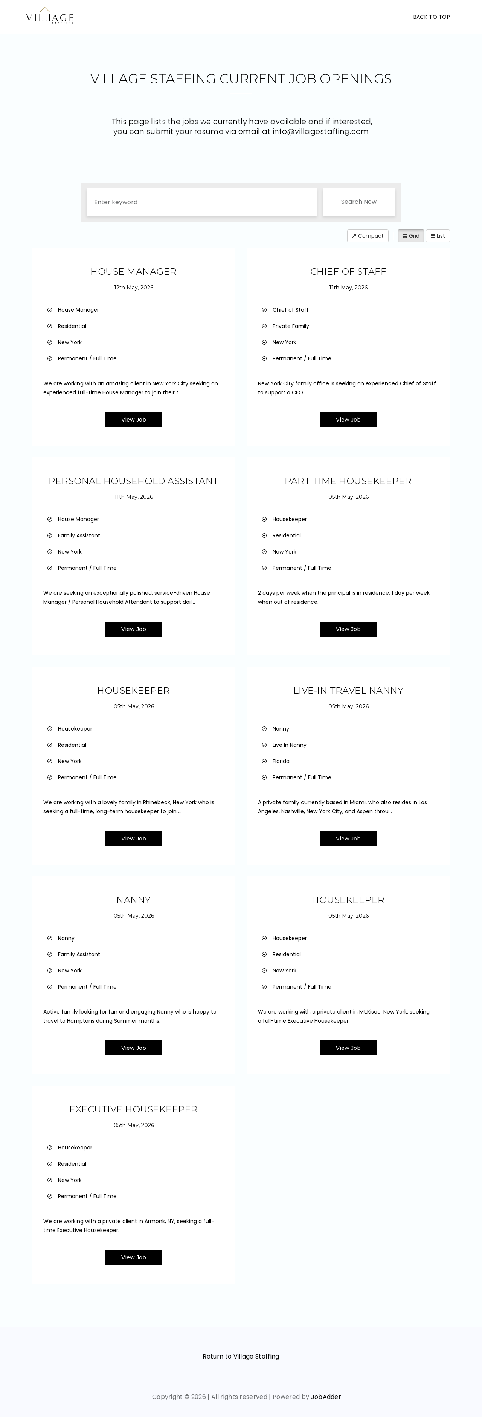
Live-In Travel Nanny (348, 690)
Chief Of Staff (348, 271)
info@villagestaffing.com (321, 131)
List (438, 236)
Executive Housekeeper (133, 1109)
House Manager (133, 271)
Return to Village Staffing (241, 1356)
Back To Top (431, 17)
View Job (133, 419)
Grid (411, 236)
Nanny (133, 899)
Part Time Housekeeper (348, 480)
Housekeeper (133, 690)
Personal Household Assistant (133, 480)
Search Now (359, 201)
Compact (368, 236)
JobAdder (326, 1396)
